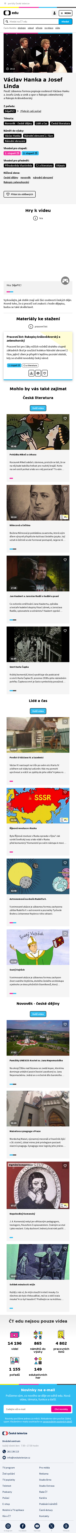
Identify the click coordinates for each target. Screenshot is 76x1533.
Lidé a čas (41, 123)
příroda (39, 28)
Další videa (38, 407)
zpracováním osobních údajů (57, 1419)
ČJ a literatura (44, 165)
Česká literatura (60, 123)
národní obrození (43, 177)
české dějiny (11, 177)
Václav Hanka (12, 135)
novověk (26, 177)
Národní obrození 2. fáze (38, 135)
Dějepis (60, 165)
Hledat (65, 21)
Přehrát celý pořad (30, 111)
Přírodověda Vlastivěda (18, 165)
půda (57, 28)
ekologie (22, 28)
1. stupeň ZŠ (12, 153)
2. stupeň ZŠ (30, 153)
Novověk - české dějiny (18, 123)
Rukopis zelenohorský (16, 182)
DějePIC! (10, 111)
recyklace (48, 28)
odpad (31, 28)
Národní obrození (15, 141)
